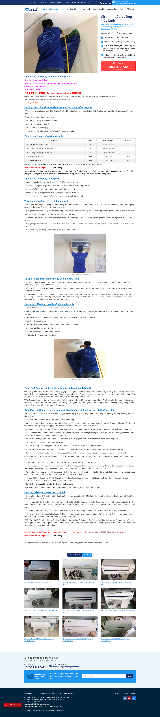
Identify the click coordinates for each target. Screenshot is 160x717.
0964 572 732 (40, 94)
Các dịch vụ (124, 695)
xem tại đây (57, 168)
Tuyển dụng (85, 2)
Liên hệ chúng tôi (95, 533)
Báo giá (59, 2)
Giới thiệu (33, 2)
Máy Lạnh (88, 556)
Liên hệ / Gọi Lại (127, 9)
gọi (96, 172)
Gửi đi (129, 678)
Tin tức (66, 2)
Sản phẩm (52, 2)
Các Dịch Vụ (42, 2)
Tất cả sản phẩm (74, 556)
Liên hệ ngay (118, 67)
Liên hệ (133, 695)
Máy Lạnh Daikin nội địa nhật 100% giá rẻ (40, 584)
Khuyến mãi (75, 2)
